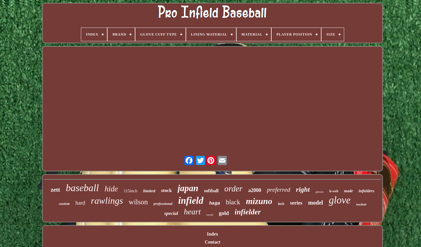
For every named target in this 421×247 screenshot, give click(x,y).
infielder (248, 212)
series (296, 203)
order (233, 188)
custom (64, 203)
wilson (138, 202)
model (315, 202)
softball (211, 190)
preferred (278, 189)
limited (149, 191)
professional (163, 203)
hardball (361, 204)
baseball (82, 188)
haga (214, 203)
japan (188, 188)
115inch (130, 191)
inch (281, 204)
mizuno (259, 201)
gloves (319, 191)
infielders (366, 191)
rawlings (107, 200)
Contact (212, 242)
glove (339, 200)
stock (166, 190)
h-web (333, 191)
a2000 (254, 190)
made (348, 191)
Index (212, 234)
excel (209, 214)
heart (192, 211)
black (233, 202)
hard (80, 203)
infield (190, 200)
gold (224, 213)
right (303, 189)
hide (111, 189)
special (171, 213)
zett (55, 189)
